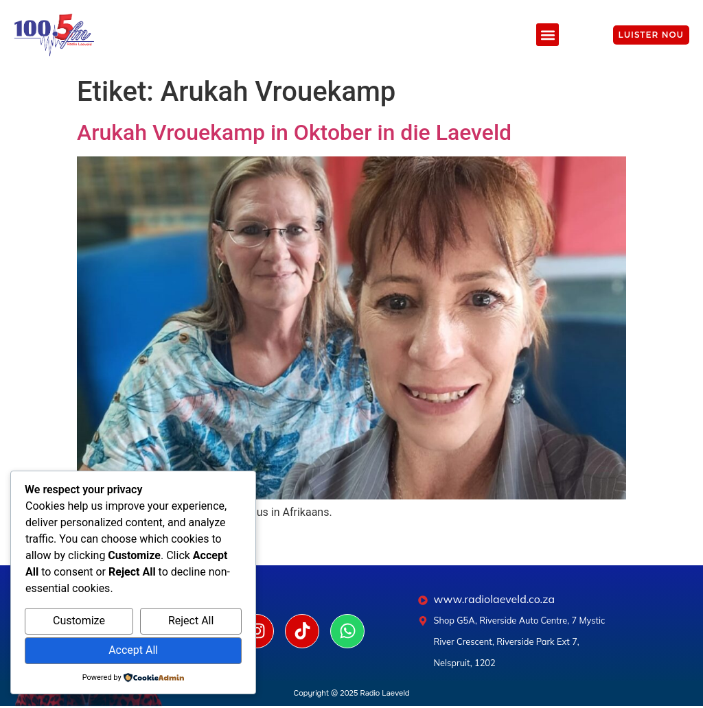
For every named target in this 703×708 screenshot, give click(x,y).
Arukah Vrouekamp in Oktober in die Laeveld (294, 132)
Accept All (133, 650)
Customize (79, 620)
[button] (547, 34)
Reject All (191, 620)
